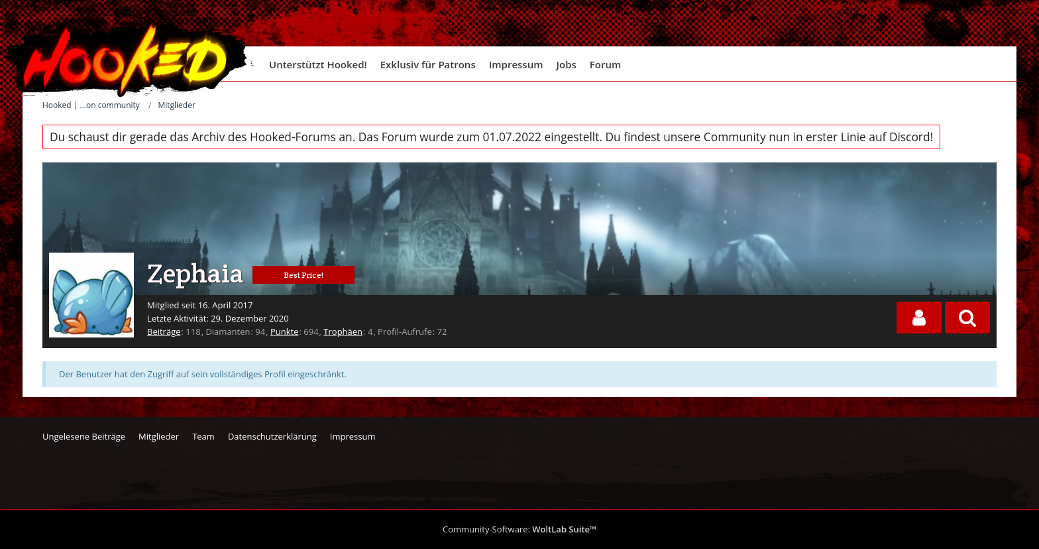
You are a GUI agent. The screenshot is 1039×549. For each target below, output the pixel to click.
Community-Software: (519, 529)
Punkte (284, 331)
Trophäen (342, 331)
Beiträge (164, 331)
